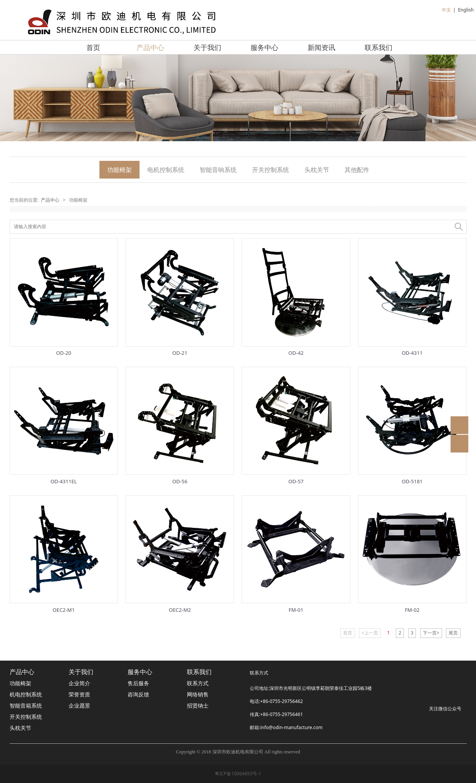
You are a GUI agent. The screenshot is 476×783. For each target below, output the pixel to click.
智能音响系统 (218, 169)
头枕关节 (316, 169)
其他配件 (357, 169)
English (466, 10)
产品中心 (150, 47)
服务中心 (264, 47)
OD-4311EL (63, 481)
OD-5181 (412, 481)
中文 (446, 10)
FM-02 (412, 609)
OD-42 (295, 352)
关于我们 (207, 47)
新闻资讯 (321, 47)
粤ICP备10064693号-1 (238, 773)
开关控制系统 (270, 169)
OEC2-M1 (64, 609)
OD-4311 (412, 352)
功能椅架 (119, 169)
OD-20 (63, 352)
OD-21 (179, 352)
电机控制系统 (165, 169)
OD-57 (295, 481)
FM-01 (296, 609)
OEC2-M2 (180, 609)
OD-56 (179, 481)
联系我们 (378, 47)
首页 (93, 47)
